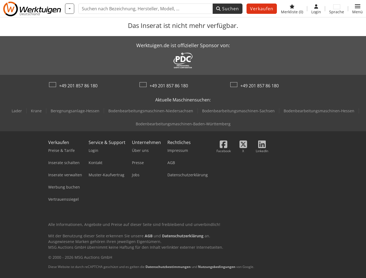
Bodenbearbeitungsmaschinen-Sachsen (238, 110)
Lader (17, 110)
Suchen (227, 9)
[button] (357, 9)
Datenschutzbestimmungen (168, 266)
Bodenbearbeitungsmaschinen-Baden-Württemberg (183, 123)
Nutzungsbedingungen (216, 266)
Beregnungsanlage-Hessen (75, 110)
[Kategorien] (69, 9)
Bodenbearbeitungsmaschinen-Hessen (319, 110)
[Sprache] (336, 9)
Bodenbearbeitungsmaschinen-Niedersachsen (150, 110)
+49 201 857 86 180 (78, 86)
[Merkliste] (292, 9)
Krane (36, 110)
